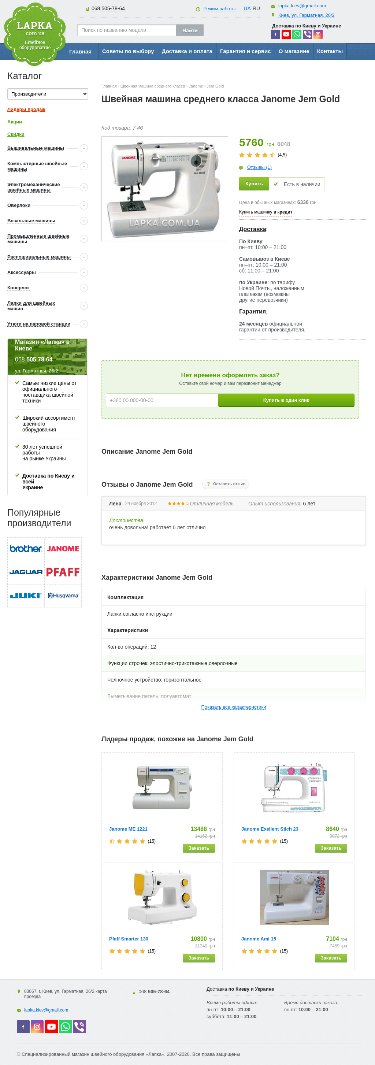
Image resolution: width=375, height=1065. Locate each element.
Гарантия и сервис (245, 51)
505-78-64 (108, 8)
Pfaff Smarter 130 (128, 939)
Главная (80, 51)
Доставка (252, 229)
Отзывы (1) (259, 167)
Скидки (16, 134)
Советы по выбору (128, 51)
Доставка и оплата (187, 51)
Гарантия (252, 311)
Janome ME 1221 (128, 829)
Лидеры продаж (26, 109)
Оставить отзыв (229, 484)
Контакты (330, 51)
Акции (14, 122)
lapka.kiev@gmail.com (302, 5)
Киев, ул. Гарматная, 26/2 (306, 15)
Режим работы (219, 8)
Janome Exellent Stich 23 (269, 829)
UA (247, 8)
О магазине (294, 51)
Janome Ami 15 (258, 939)
